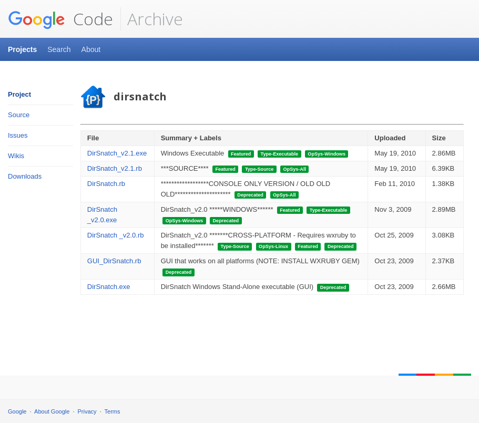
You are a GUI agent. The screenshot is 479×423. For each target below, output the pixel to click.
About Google (51, 411)
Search (58, 49)
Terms (112, 411)
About (91, 49)
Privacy (87, 411)
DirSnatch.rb (106, 184)
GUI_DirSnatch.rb (114, 261)
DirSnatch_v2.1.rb (114, 168)
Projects (22, 49)
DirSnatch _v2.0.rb (115, 235)
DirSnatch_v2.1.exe (117, 153)
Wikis (16, 156)
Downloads (25, 176)
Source (18, 115)
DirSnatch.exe (108, 287)
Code (60, 18)
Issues (18, 135)
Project (19, 94)
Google (17, 411)
